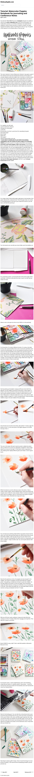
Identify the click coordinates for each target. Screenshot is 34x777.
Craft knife (2, 129)
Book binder (8, 138)
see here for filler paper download (9, 159)
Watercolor (3, 135)
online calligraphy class (12, 22)
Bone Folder (3, 134)
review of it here (4, 279)
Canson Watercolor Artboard (17, 74)
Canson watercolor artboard (7, 126)
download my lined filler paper (9, 151)
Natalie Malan (9, 687)
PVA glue (2, 128)
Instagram (19, 21)
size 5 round (20, 348)
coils (14, 138)
